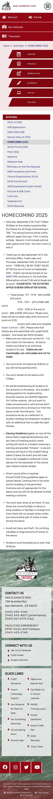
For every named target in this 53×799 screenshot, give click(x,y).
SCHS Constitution (17, 181)
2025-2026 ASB (16, 132)
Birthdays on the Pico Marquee (23, 166)
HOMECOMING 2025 (38, 45)
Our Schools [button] (15, 27)
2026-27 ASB (14, 122)
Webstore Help (14, 161)
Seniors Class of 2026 (19, 137)
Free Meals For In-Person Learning (38, 694)
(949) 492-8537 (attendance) (25, 615)
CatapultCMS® (37, 786)
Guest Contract (10, 327)
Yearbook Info (14, 201)
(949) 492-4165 (16, 611)
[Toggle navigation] (47, 6)
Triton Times (37, 746)
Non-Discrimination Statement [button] (19, 793)
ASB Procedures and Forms (21, 171)
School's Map (17, 740)
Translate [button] (14, 36)
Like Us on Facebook (21, 650)
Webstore (12, 156)
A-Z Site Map (26, 795)
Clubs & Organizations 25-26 (22, 176)
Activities (18, 45)
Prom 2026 (13, 152)
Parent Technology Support (16, 694)
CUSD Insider (17, 655)
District (13, 17)
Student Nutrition (19, 660)
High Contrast (43, 793)
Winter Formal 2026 (17, 147)
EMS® (47, 786)
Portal (38, 17)
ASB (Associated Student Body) (24, 186)
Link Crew (12, 196)
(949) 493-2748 (16, 632)
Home (6, 45)
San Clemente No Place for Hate (17, 708)
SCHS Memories (15, 206)
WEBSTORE (12, 276)
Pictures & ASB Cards (18, 191)
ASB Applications (16, 127)
